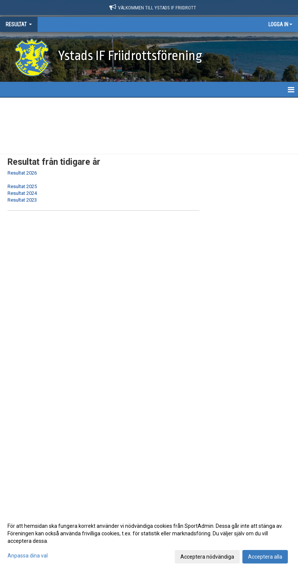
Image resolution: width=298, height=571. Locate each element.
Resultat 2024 (22, 193)
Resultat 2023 (22, 200)
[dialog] (149, 541)
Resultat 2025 (22, 186)
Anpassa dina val (28, 556)
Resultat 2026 (22, 173)
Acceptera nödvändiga (207, 557)
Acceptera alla (265, 557)
